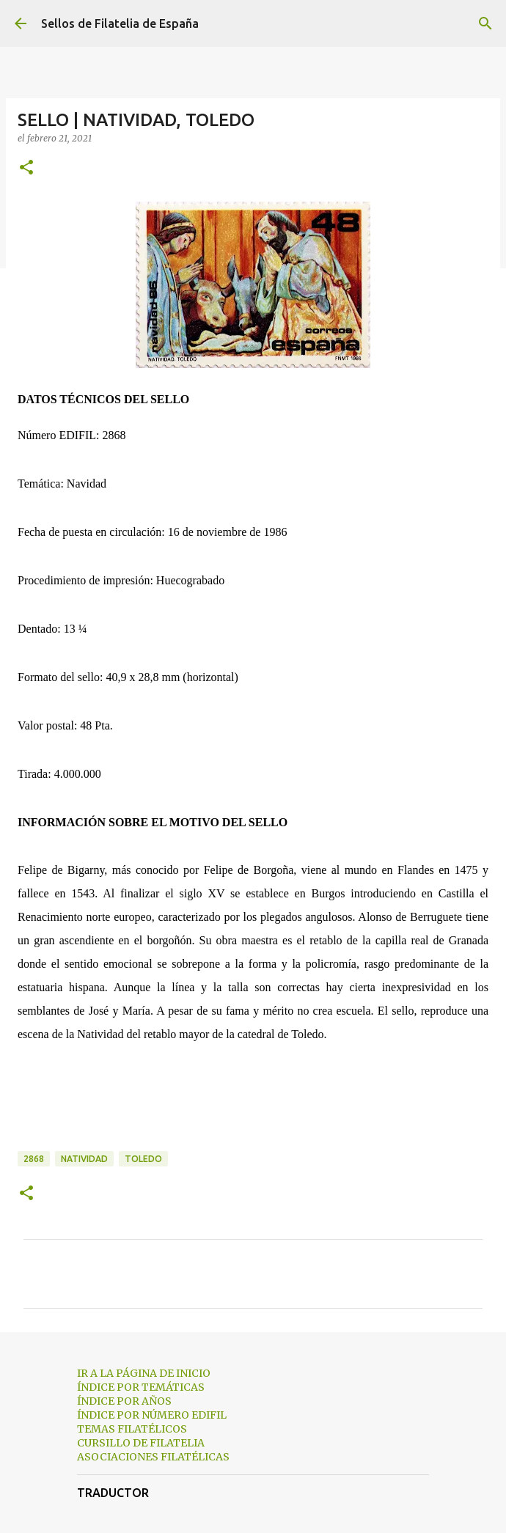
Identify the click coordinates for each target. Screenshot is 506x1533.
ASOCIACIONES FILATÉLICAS (153, 1456)
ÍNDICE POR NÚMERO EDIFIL (152, 1415)
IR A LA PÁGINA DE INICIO (143, 1373)
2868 (33, 1158)
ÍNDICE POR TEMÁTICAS (141, 1387)
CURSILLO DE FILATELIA (141, 1442)
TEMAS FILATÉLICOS (132, 1428)
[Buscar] (485, 23)
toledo (143, 1158)
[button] (26, 168)
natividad (84, 1158)
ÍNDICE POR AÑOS (124, 1401)
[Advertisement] (253, 1109)
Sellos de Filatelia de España (120, 23)
